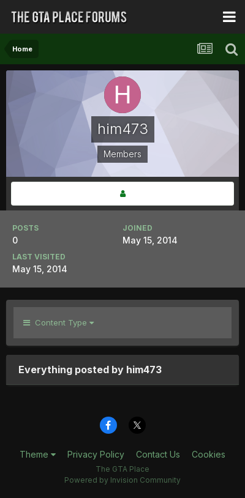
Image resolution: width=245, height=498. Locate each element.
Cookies (208, 454)
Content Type (58, 322)
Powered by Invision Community (122, 480)
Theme (38, 454)
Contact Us (158, 454)
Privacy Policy (95, 454)
